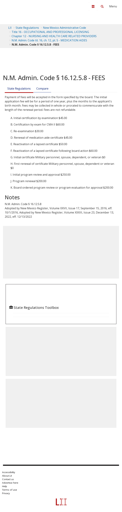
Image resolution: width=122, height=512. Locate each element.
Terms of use (9, 489)
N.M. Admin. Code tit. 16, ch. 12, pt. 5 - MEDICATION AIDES (49, 40)
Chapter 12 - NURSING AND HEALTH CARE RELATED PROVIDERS (54, 36)
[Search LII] (102, 6)
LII (10, 28)
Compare (42, 88)
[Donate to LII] (93, 6)
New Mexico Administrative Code (64, 28)
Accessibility (8, 472)
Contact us (8, 479)
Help (4, 486)
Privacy (6, 493)
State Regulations (27, 28)
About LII (7, 475)
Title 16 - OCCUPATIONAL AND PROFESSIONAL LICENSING (50, 32)
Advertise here (10, 482)
